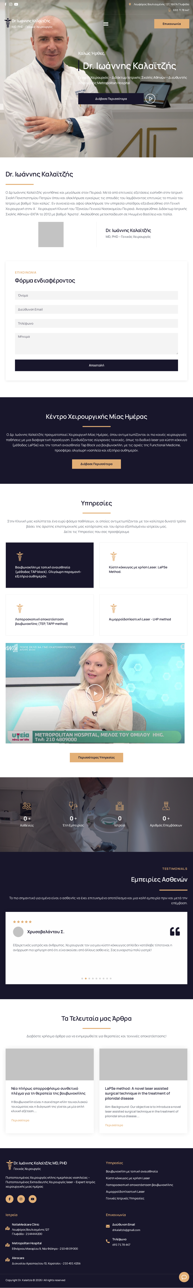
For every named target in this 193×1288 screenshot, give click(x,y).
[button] (106, 24)
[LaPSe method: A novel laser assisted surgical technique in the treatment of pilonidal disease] (143, 1145)
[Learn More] (45, 23)
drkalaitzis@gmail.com (126, 1230)
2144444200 (34, 1234)
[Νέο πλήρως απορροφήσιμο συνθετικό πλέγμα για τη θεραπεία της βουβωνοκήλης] (50, 1145)
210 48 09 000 (69, 1248)
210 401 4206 (71, 1263)
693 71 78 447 (121, 1244)
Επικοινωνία (172, 24)
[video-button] (149, 98)
